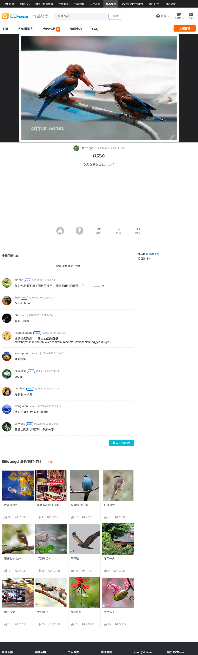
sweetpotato (22, 353)
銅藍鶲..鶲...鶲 (79, 505)
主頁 (5, 29)
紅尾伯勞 (109, 505)
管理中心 (76, 29)
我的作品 (51, 29)
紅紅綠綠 (76, 612)
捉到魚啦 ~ (43, 558)
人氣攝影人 (25, 29)
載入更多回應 (121, 443)
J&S (17, 297)
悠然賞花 (109, 612)
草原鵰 (75, 558)
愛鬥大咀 (42, 612)
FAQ (95, 29)
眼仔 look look (12, 558)
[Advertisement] (99, 198)
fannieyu (20, 388)
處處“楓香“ (10, 505)
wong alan (21, 406)
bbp (17, 315)
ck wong (20, 423)
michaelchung (24, 332)
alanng (19, 279)
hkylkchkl (20, 370)
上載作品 (184, 28)
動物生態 (154, 254)
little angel (84, 148)
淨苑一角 (109, 558)
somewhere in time (48, 504)
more (51, 461)
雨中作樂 (9, 612)
